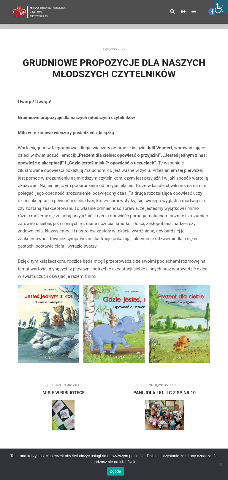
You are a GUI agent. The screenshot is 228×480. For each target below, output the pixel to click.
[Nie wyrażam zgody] (221, 464)
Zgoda (115, 471)
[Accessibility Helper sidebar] (221, 7)
